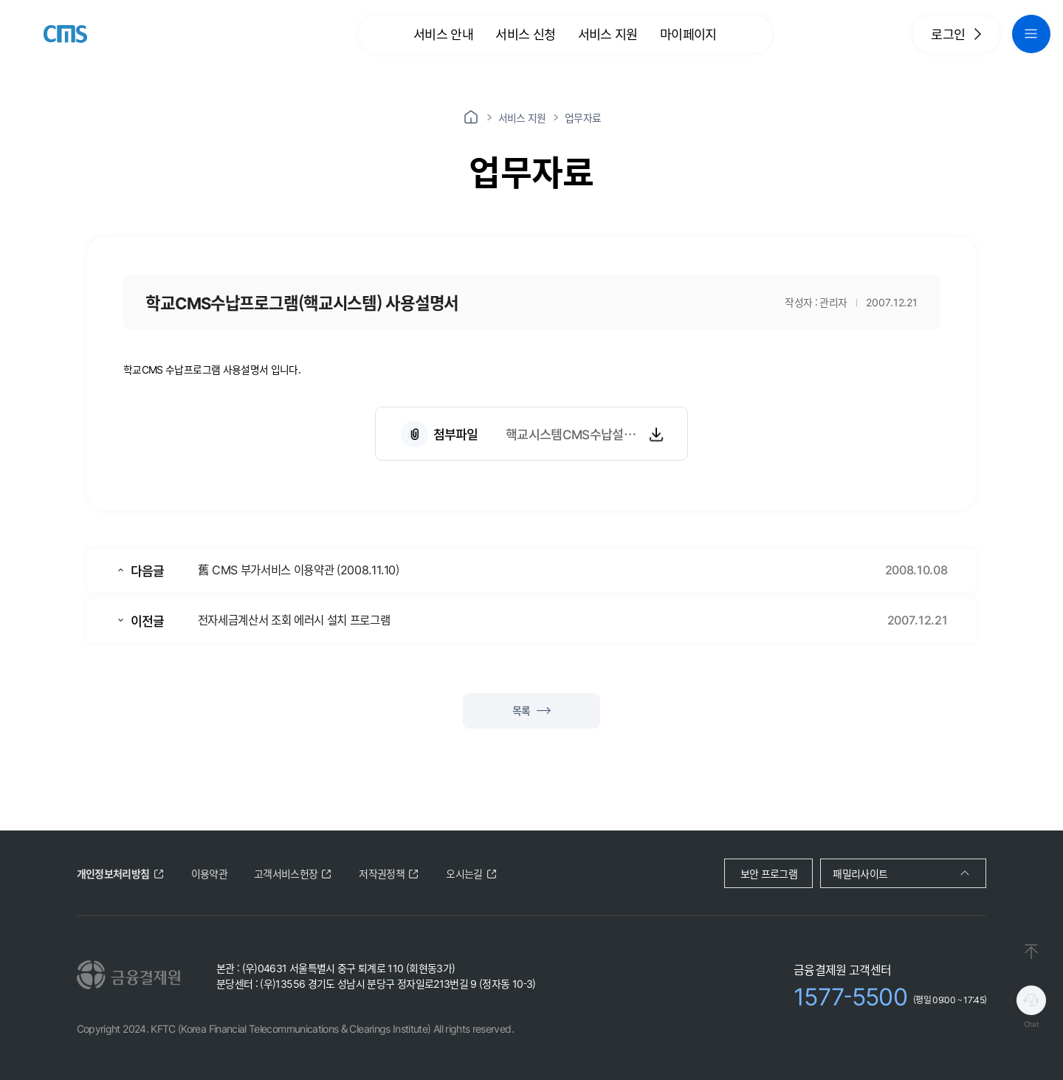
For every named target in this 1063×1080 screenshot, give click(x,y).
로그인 (956, 33)
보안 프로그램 (768, 873)
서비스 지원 (608, 33)
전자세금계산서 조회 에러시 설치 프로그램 (294, 619)
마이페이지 (688, 33)
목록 (531, 710)
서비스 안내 (443, 33)
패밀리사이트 (860, 873)
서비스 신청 (525, 33)
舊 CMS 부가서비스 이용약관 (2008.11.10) (298, 569)
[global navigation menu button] (1031, 34)
